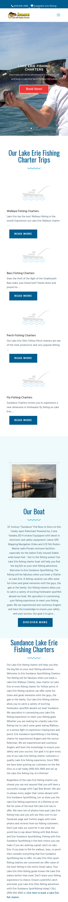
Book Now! (34, 89)
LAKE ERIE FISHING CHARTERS (34, 67)
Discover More (35, 622)
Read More (23, 234)
